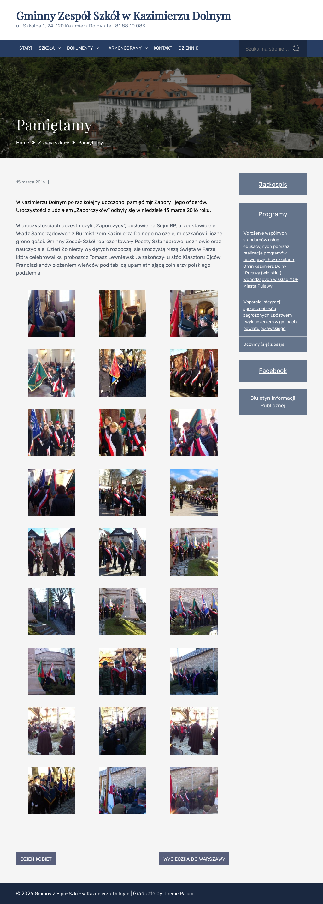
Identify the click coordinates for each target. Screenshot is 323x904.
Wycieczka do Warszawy (192, 859)
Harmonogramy (123, 48)
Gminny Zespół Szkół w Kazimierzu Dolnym (127, 15)
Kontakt (163, 48)
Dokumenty (80, 48)
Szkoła (47, 48)
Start (25, 48)
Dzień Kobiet (37, 859)
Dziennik (188, 48)
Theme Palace (186, 894)
